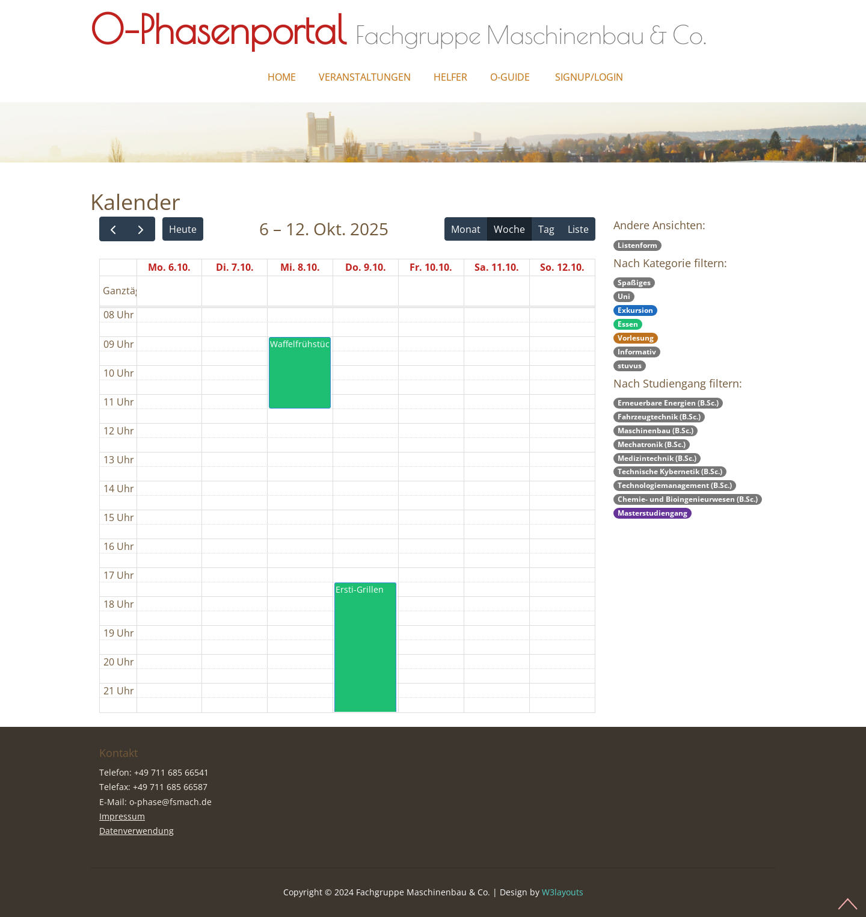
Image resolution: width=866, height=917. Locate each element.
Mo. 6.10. (169, 267)
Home (282, 77)
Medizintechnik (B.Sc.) (657, 458)
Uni (624, 296)
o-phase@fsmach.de (170, 801)
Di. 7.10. (235, 267)
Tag (546, 229)
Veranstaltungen (365, 77)
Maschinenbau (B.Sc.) (655, 430)
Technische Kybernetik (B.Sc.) (670, 471)
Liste (578, 229)
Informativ (637, 352)
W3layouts (562, 892)
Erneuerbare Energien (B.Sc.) (668, 403)
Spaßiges (634, 282)
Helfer (450, 77)
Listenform (637, 245)
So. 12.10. (562, 267)
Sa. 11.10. (496, 267)
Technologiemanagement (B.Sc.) (675, 485)
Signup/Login (589, 77)
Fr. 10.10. (431, 267)
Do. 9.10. (365, 267)
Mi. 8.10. (300, 267)
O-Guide (510, 77)
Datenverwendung (136, 830)
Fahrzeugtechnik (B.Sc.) (659, 417)
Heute (183, 229)
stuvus (630, 365)
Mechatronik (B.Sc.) (652, 444)
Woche (509, 229)
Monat (466, 229)
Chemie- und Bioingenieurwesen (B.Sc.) (688, 499)
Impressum (122, 816)
